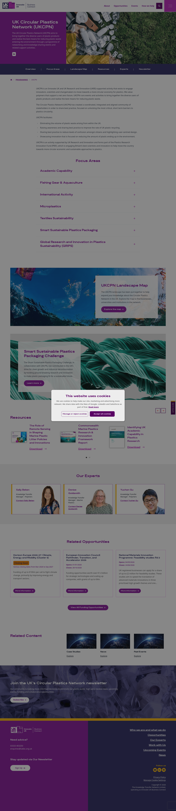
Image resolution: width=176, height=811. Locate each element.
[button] (74, 413)
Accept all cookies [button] (102, 414)
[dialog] (88, 405)
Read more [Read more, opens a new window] (93, 407)
